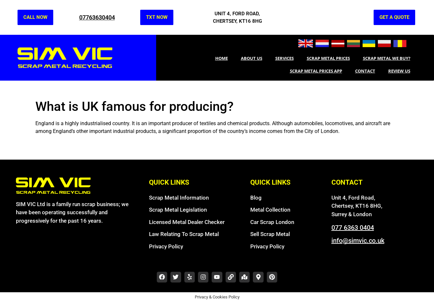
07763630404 (97, 17)
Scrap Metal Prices (328, 58)
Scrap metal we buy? (386, 58)
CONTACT (365, 71)
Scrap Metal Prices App (316, 71)
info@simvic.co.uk (357, 240)
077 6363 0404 (352, 227)
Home (221, 58)
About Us (251, 58)
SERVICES (284, 58)
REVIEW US (399, 71)
